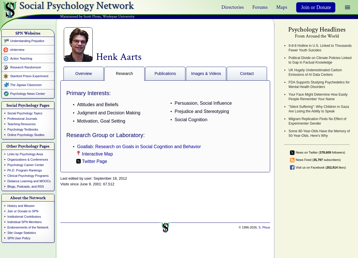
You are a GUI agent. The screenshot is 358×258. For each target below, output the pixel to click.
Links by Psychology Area (25, 154)
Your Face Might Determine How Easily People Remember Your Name (318, 97)
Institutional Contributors (24, 216)
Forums (260, 7)
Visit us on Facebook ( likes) (321, 167)
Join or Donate (316, 7)
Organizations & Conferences (27, 159)
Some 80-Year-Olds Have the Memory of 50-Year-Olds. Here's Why (319, 133)
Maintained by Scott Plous (80, 16)
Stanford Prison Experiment (29, 76)
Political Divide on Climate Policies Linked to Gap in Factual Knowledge (320, 60)
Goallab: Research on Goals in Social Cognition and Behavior (139, 146)
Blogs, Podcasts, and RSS (25, 186)
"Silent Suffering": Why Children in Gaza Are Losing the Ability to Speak (319, 109)
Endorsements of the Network (27, 227)
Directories (232, 7)
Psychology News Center (27, 93)
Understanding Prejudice (27, 41)
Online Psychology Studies (26, 135)
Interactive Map (97, 154)
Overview (83, 73)
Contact (247, 73)
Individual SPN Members (24, 222)
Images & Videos (206, 73)
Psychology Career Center (25, 165)
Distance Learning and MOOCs (29, 181)
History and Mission (21, 205)
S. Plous (264, 227)
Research (124, 73)
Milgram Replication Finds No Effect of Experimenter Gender (317, 121)
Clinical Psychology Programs (28, 175)
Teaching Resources (21, 124)
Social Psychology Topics (24, 113)
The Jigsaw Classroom (26, 85)
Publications (165, 73)
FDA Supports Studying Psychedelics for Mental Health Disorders (319, 84)
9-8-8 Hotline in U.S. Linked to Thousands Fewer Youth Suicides (320, 48)
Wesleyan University (119, 16)
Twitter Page (94, 161)
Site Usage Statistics (21, 232)
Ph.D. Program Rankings (24, 170)
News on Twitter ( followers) (320, 152)
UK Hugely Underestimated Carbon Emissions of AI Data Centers (315, 72)
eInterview (17, 49)
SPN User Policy (18, 238)
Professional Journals (22, 118)
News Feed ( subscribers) (318, 159)
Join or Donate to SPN (22, 211)
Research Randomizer (25, 67)
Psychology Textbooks (22, 129)
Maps (281, 7)
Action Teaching (21, 58)
